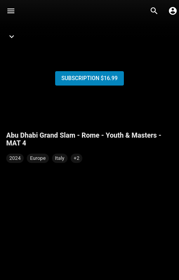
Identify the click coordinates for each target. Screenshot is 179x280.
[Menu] (11, 11)
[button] (77, 158)
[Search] (154, 11)
